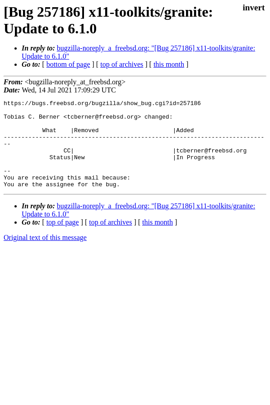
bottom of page (68, 64)
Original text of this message (45, 255)
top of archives (121, 64)
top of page (63, 240)
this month (169, 64)
